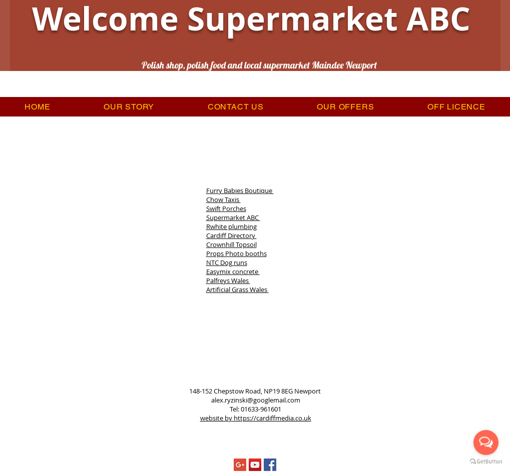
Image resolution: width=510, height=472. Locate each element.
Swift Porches (226, 208)
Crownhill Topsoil (231, 244)
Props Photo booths (236, 253)
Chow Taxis (223, 199)
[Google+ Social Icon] (240, 464)
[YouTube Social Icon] (255, 464)
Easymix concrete (233, 271)
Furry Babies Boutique (240, 190)
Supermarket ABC (233, 217)
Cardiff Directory (231, 235)
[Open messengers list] (485, 442)
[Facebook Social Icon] (270, 464)
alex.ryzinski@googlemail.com (255, 400)
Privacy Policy (272, 433)
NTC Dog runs (226, 262)
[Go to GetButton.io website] (486, 461)
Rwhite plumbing (231, 226)
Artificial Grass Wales (237, 289)
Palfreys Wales (228, 280)
